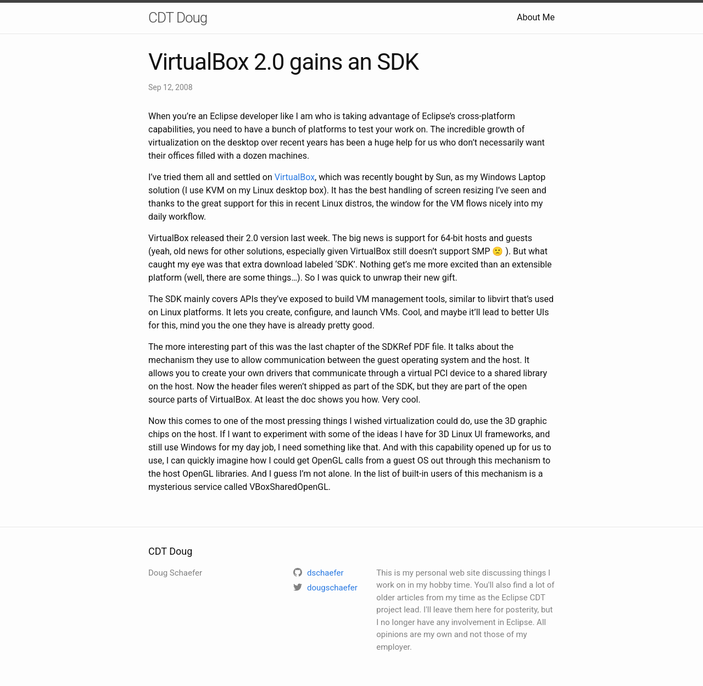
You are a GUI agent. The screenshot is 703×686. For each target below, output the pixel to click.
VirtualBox (295, 177)
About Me (536, 17)
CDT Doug (177, 17)
